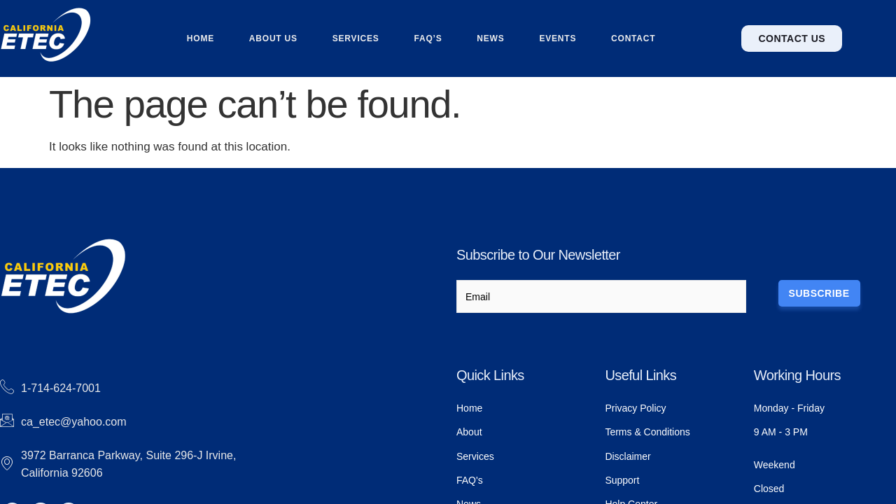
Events (558, 38)
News (490, 38)
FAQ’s (428, 38)
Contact (634, 38)
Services (355, 38)
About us (273, 38)
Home (200, 38)
